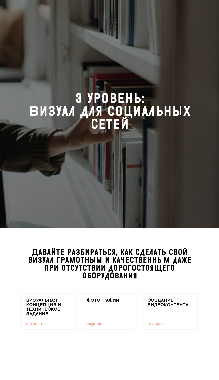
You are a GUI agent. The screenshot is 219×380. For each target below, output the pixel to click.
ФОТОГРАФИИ (103, 300)
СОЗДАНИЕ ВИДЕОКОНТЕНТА (167, 302)
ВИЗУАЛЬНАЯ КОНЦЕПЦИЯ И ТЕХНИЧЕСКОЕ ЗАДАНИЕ (43, 307)
